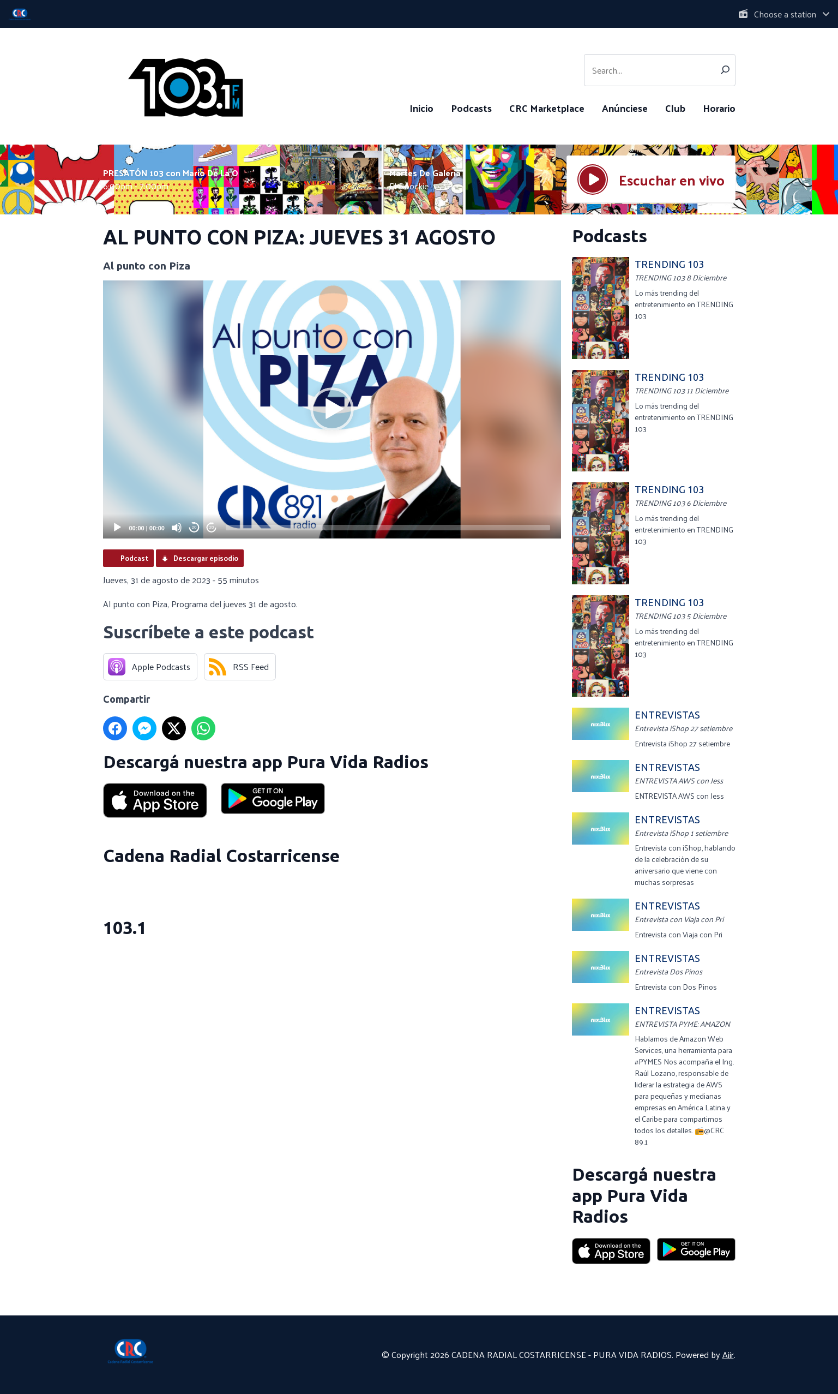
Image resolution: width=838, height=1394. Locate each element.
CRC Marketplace (546, 108)
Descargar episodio (205, 558)
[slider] (388, 527)
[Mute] (176, 527)
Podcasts (471, 108)
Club (675, 108)
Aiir (728, 1354)
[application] (332, 409)
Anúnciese (625, 108)
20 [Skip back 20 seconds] (194, 527)
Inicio (421, 108)
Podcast (134, 558)
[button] (332, 409)
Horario (719, 108)
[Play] (117, 527)
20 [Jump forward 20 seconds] (211, 527)
